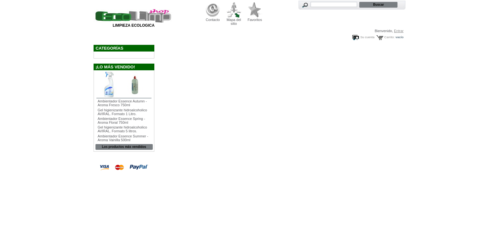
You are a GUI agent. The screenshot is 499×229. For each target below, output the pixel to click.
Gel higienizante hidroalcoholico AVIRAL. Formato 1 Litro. (122, 112)
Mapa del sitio (234, 21)
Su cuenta (367, 37)
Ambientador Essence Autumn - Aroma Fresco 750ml (122, 103)
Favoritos (255, 20)
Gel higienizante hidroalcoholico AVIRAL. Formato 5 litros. (122, 129)
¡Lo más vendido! (115, 67)
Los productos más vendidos (124, 147)
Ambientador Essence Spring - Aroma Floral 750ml (121, 120)
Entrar (399, 31)
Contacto (213, 20)
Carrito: (389, 37)
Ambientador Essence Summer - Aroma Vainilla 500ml (123, 138)
